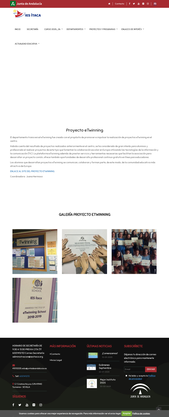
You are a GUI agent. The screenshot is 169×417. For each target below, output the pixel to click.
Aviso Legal (56, 360)
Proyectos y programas (102, 29)
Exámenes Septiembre (105, 366)
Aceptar (127, 413)
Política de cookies (141, 413)
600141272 (24, 376)
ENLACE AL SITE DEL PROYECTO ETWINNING (32, 171)
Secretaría (32, 29)
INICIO (18, 29)
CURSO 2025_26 (52, 29)
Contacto (119, 3)
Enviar (151, 369)
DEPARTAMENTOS (75, 29)
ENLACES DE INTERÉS (131, 29)
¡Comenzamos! (110, 353)
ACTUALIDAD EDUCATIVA (26, 44)
